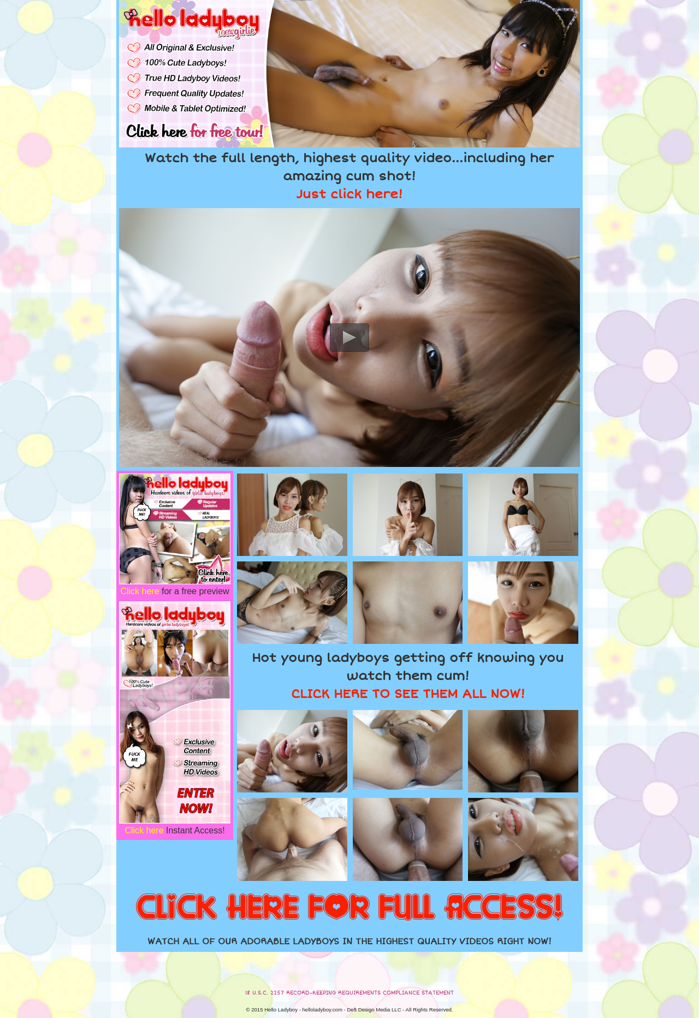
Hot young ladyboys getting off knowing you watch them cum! (408, 676)
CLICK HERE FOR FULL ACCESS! (349, 908)
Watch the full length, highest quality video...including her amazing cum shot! (349, 176)
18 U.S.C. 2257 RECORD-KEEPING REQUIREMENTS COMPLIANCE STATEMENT (349, 993)
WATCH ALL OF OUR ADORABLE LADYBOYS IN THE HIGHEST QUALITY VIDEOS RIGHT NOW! (349, 941)
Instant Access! (174, 830)
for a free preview (174, 591)
